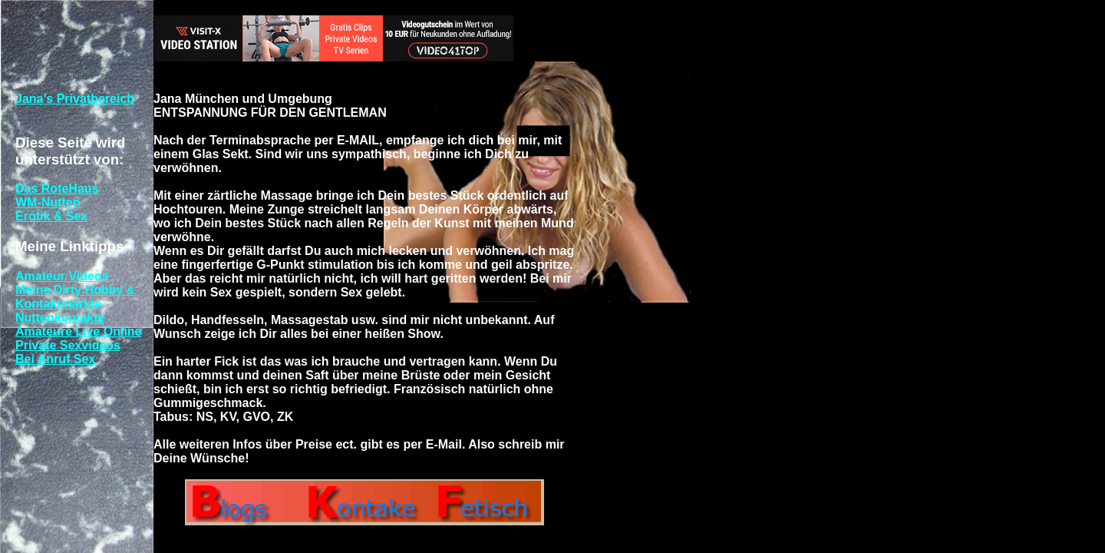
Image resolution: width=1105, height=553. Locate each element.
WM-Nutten (47, 202)
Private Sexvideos (67, 345)
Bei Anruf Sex (55, 359)
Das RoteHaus (56, 188)
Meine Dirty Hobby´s (74, 289)
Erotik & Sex (51, 216)
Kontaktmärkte (58, 303)
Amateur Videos (62, 276)
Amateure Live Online (78, 331)
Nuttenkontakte (59, 317)
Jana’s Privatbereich (74, 98)
